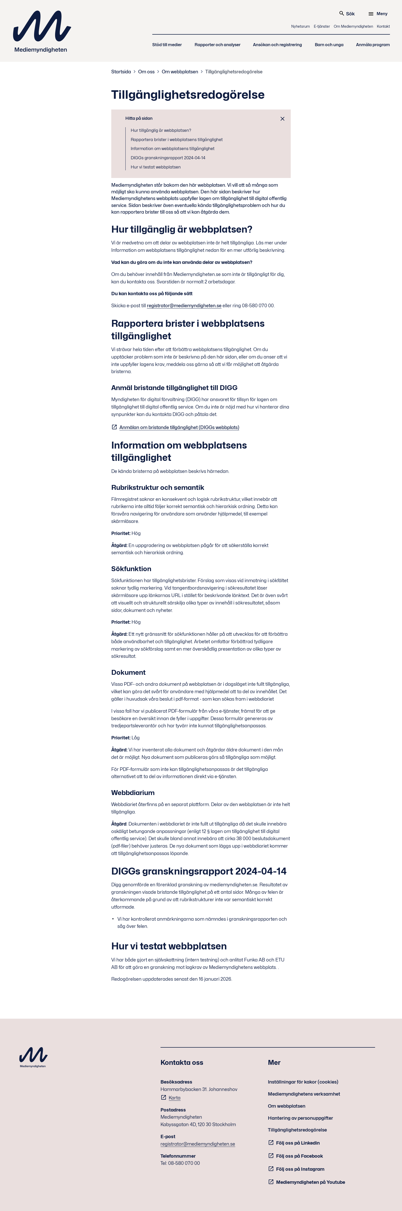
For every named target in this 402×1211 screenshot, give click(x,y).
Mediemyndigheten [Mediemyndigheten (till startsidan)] (42, 31)
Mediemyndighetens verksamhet (304, 1094)
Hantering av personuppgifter (300, 1118)
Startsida (121, 71)
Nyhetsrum (300, 26)
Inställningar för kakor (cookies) (303, 1082)
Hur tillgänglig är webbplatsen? (161, 130)
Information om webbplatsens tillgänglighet (173, 148)
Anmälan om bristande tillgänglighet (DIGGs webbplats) (179, 427)
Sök (347, 13)
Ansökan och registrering (277, 44)
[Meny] (378, 13)
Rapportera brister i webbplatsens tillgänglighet (177, 139)
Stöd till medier (167, 44)
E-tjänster (322, 26)
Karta (174, 1097)
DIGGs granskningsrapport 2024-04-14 (168, 157)
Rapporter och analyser (217, 44)
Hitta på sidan (139, 118)
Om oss (146, 71)
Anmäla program (373, 44)
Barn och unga (329, 44)
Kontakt (383, 26)
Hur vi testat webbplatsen (156, 167)
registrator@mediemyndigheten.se (184, 305)
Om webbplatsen (180, 71)
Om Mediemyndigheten (353, 26)
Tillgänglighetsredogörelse (234, 71)
